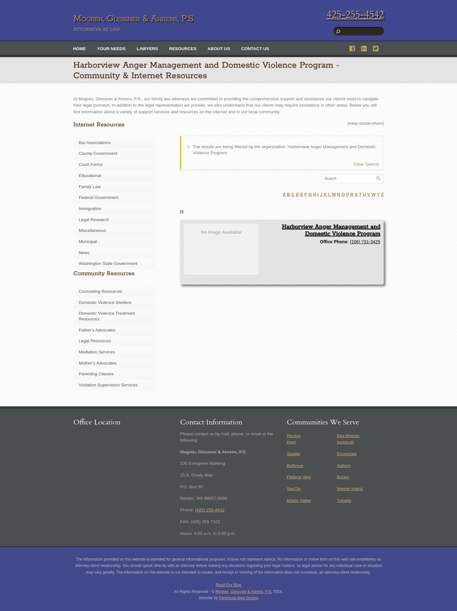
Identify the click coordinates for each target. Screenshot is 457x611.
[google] (364, 47)
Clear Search (366, 164)
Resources (182, 48)
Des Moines (348, 435)
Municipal (88, 241)
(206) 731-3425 (365, 241)
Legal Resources (95, 340)
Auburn (344, 465)
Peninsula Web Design (238, 598)
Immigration (90, 208)
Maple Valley (299, 500)
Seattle (293, 453)
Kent (291, 442)
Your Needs (111, 48)
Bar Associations (95, 142)
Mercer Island (350, 488)
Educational (90, 175)
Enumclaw (347, 453)
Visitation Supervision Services (108, 385)
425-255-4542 (355, 15)
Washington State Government (108, 263)
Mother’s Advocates (97, 363)
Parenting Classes (96, 373)
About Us (219, 48)
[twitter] (376, 47)
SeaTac (294, 488)
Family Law (90, 186)
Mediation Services (97, 352)
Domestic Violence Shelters (105, 302)
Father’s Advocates (97, 330)
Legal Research (94, 219)
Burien (343, 477)
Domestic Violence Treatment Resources (107, 316)
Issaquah (345, 442)
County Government (98, 153)
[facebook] (352, 47)
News (84, 252)
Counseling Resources (100, 291)
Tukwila (344, 500)
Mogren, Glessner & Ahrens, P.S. (243, 591)
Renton (294, 435)
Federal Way (299, 477)
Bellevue (295, 465)
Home (79, 48)
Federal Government (98, 197)
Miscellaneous (92, 230)
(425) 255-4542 (209, 510)
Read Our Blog (229, 585)
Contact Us (255, 48)
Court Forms (91, 164)
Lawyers (147, 48)
